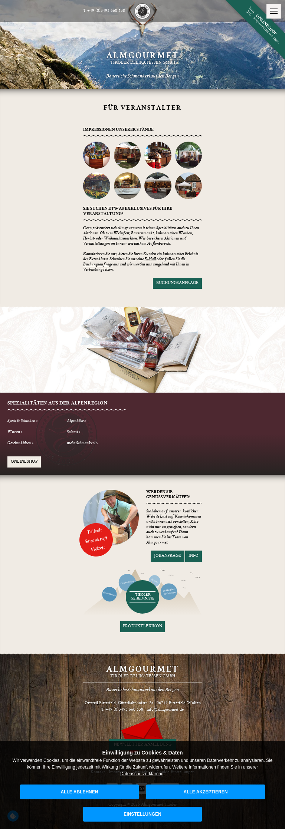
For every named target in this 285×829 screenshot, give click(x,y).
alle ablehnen (79, 792)
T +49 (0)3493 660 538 (104, 11)
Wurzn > (15, 432)
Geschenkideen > (20, 443)
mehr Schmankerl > (82, 443)
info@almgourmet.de (165, 710)
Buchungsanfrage (177, 283)
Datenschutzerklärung (142, 773)
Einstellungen (142, 814)
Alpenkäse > (76, 421)
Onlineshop (24, 462)
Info (194, 556)
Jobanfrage (167, 556)
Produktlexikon (142, 626)
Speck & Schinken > (22, 421)
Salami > (74, 432)
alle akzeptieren (206, 792)
